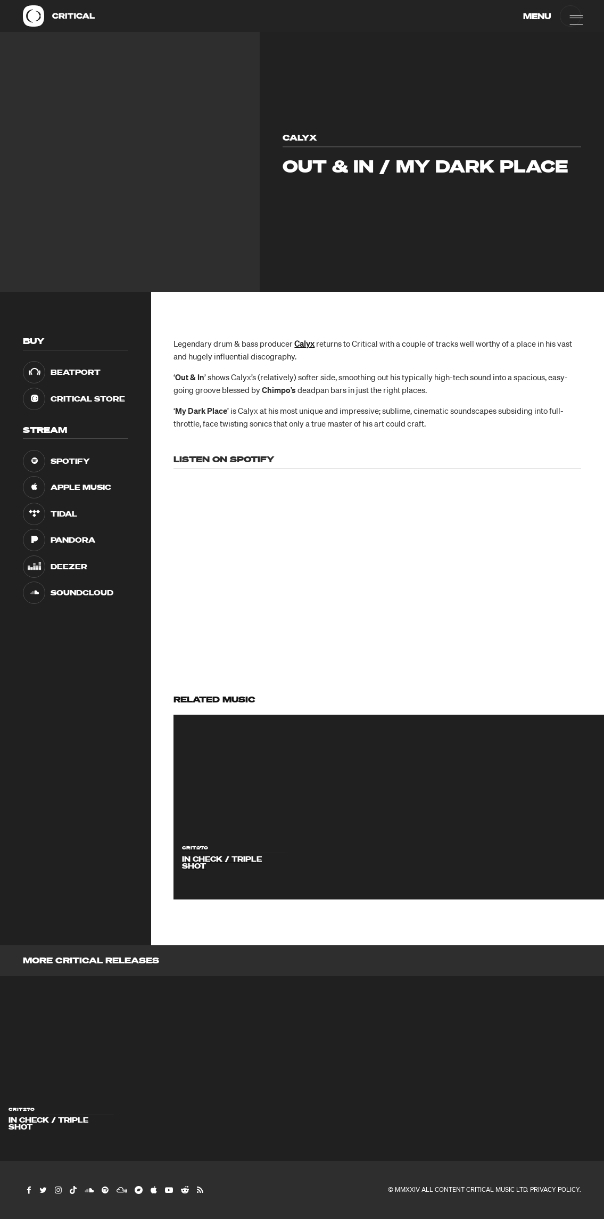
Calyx (304, 343)
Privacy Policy (555, 1189)
